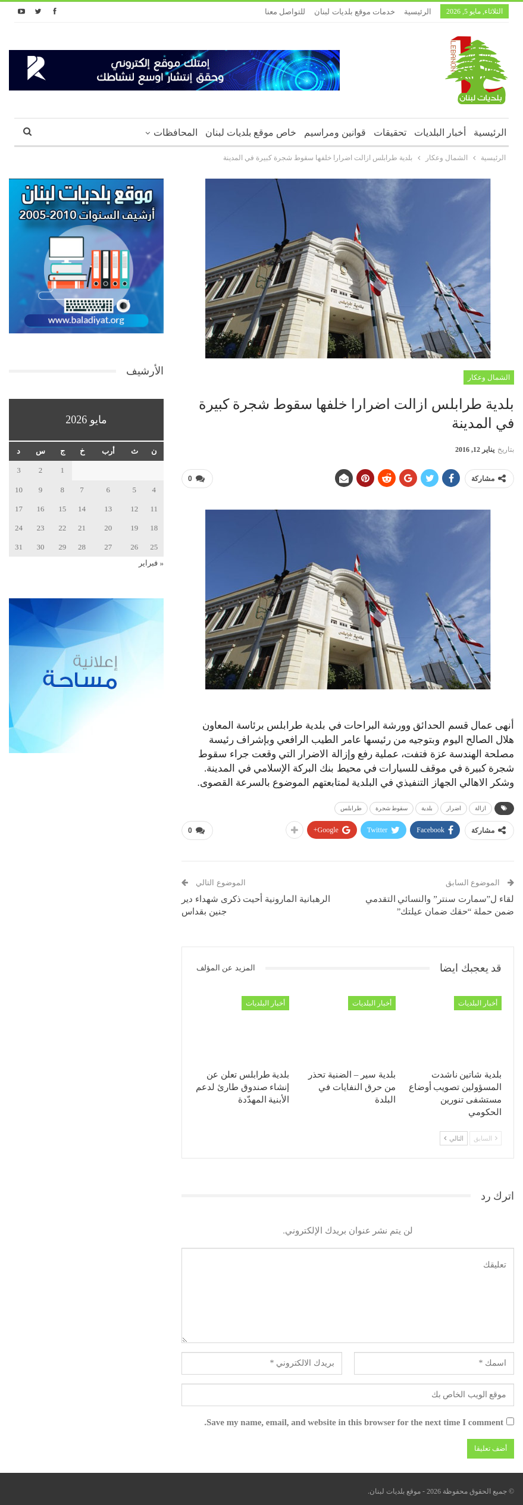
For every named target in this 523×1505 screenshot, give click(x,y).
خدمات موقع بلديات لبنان (354, 11)
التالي (454, 1134)
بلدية (427, 806)
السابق (485, 1134)
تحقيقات (390, 132)
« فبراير (151, 562)
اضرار (453, 806)
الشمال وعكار (489, 377)
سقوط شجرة (391, 806)
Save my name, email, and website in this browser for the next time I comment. (353, 1417)
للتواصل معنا (285, 11)
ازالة (480, 806)
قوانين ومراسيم (335, 132)
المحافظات (176, 132)
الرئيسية (417, 11)
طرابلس (351, 806)
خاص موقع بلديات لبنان (250, 132)
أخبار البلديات (440, 132)
